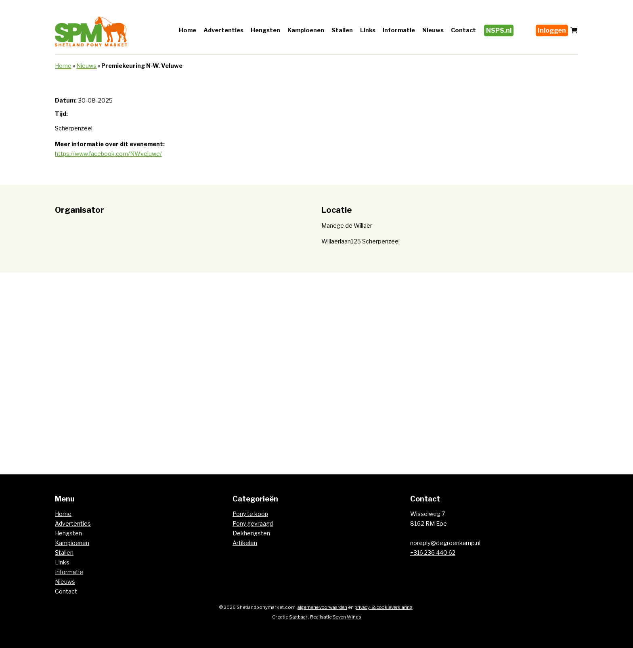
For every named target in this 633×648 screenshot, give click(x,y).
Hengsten (265, 30)
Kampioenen (305, 30)
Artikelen (245, 543)
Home (187, 30)
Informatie (399, 30)
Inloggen (552, 30)
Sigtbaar (297, 617)
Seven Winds (347, 617)
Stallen (342, 30)
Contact (463, 30)
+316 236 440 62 (434, 552)
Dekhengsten (251, 533)
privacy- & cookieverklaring (385, 607)
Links (367, 30)
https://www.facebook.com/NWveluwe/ (109, 153)
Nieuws (433, 30)
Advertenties (223, 30)
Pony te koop (251, 514)
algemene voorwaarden (320, 607)
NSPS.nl (498, 30)
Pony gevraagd (253, 523)
